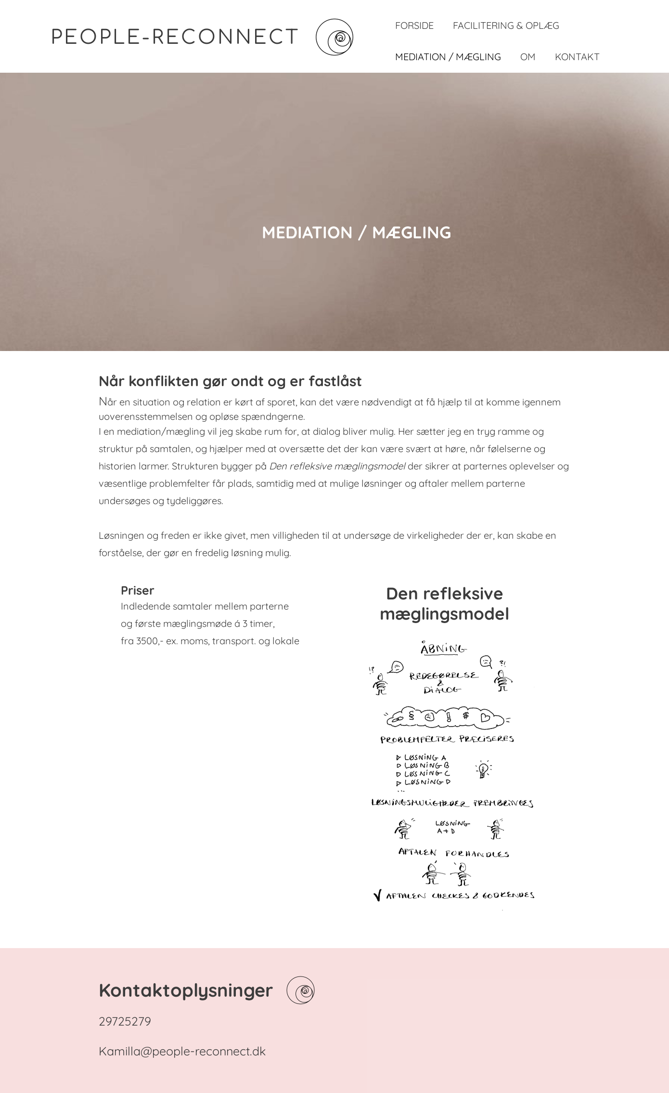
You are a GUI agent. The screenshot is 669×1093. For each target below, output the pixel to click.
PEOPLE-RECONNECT (175, 37)
